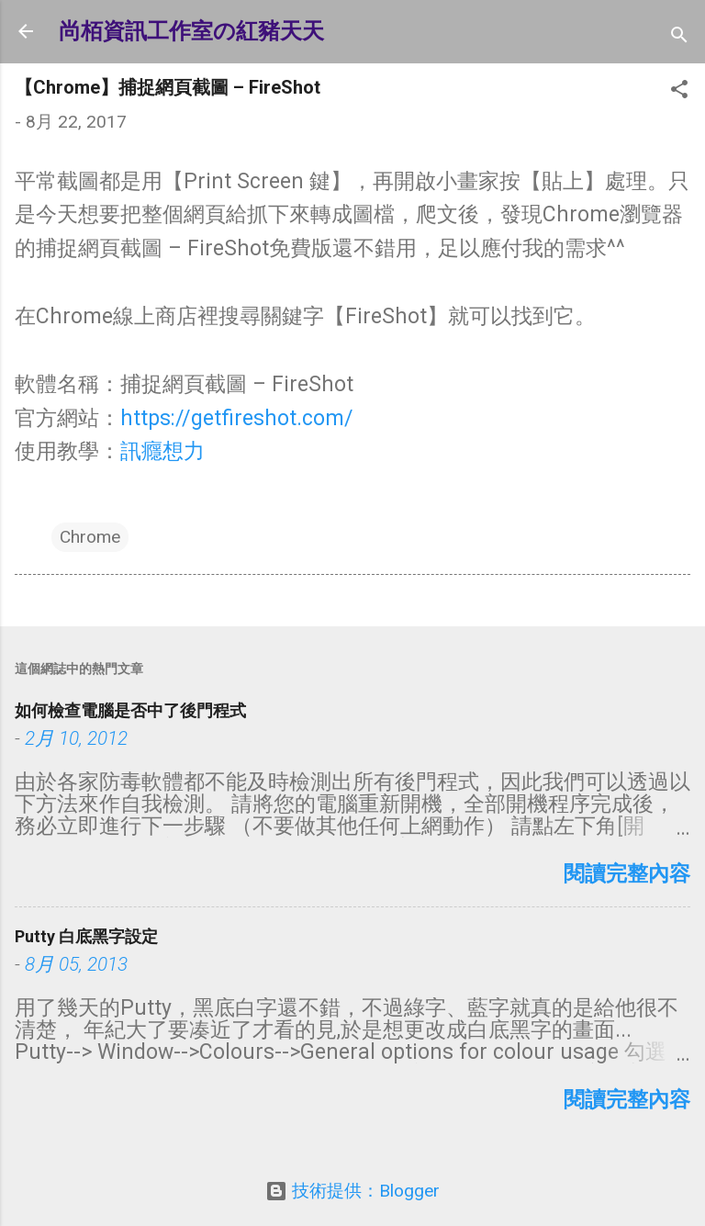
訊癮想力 (162, 451)
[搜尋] (679, 37)
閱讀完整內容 (627, 873)
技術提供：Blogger (352, 1190)
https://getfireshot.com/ (236, 418)
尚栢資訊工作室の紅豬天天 (191, 31)
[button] (679, 92)
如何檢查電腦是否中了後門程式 (130, 710)
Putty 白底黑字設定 (86, 936)
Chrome (90, 536)
